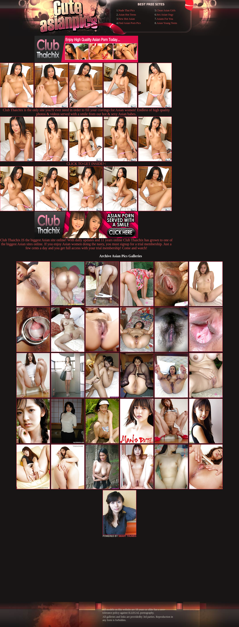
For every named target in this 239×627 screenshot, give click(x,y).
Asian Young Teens (167, 23)
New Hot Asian (126, 18)
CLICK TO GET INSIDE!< (86, 164)
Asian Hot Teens (127, 14)
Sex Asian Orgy (165, 14)
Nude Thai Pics (126, 10)
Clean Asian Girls (166, 10)
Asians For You (165, 18)
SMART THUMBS (127, 536)
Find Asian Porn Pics (129, 23)
